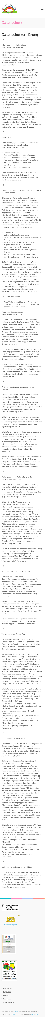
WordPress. (34, 1014)
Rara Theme (16, 1014)
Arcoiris (15, 1012)
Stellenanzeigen (8, 1002)
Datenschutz (7, 988)
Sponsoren (7, 999)
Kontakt (6, 995)
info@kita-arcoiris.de (23, 77)
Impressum (7, 992)
